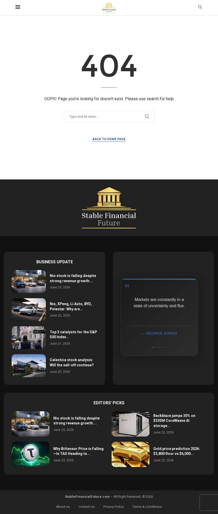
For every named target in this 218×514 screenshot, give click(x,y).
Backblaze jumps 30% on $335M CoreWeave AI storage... (174, 421)
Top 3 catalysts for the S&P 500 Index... (73, 334)
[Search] (200, 8)
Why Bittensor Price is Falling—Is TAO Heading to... (78, 451)
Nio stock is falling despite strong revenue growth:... (73, 278)
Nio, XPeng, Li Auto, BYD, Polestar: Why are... (71, 306)
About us (63, 506)
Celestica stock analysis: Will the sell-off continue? (72, 362)
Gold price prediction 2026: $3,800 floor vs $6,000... (176, 451)
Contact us (87, 506)
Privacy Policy (113, 506)
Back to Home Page (109, 139)
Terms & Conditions (147, 506)
